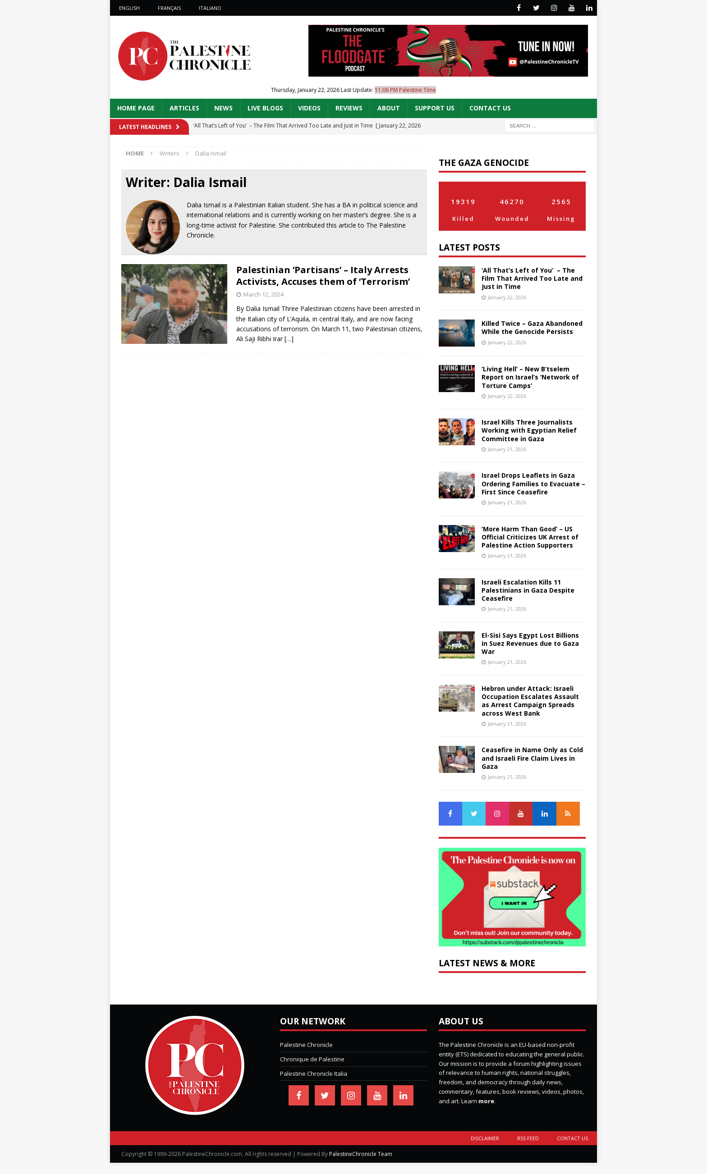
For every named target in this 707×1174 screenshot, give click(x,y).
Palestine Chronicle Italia (313, 1073)
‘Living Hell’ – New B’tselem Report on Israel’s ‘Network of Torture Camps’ (530, 377)
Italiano (210, 8)
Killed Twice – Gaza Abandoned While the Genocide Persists (532, 327)
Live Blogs (265, 108)
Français (169, 8)
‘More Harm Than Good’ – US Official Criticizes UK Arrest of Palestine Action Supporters (530, 537)
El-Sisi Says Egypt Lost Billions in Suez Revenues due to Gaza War (530, 643)
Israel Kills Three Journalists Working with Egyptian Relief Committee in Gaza (529, 430)
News (223, 108)
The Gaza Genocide (484, 162)
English (129, 8)
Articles (184, 108)
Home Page (136, 108)
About (388, 108)
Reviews (349, 108)
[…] (289, 338)
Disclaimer (485, 1138)
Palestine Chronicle (306, 1045)
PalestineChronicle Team (360, 1154)
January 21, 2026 (507, 449)
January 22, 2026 (507, 297)
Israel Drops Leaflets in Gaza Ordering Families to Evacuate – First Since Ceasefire (533, 483)
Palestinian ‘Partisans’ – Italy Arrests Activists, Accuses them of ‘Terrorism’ (323, 276)
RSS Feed (528, 1138)
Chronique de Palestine (312, 1059)
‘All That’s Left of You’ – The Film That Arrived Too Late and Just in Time (532, 278)
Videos (309, 108)
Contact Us (490, 108)
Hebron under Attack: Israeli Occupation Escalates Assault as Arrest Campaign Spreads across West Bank (530, 700)
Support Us (434, 108)
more (486, 1101)
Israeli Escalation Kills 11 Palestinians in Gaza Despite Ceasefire (528, 590)
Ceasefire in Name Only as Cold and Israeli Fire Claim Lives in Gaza (532, 757)
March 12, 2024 (263, 294)
